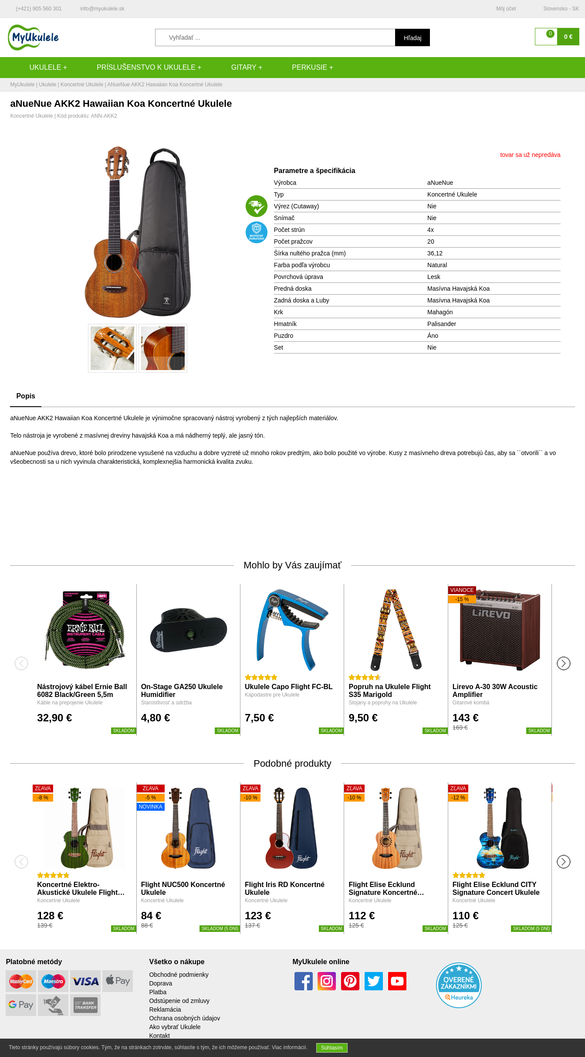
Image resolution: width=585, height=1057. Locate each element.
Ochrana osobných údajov (184, 1018)
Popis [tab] (25, 396)
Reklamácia (165, 1009)
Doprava (160, 983)
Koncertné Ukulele (82, 85)
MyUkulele (22, 85)
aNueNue (440, 182)
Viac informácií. (290, 1047)
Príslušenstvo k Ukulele (137, 67)
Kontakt (159, 1035)
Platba (157, 992)
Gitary (235, 67)
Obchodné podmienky (178, 974)
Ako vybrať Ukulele (174, 1026)
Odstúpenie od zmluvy (179, 1000)
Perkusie (300, 67)
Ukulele (36, 67)
